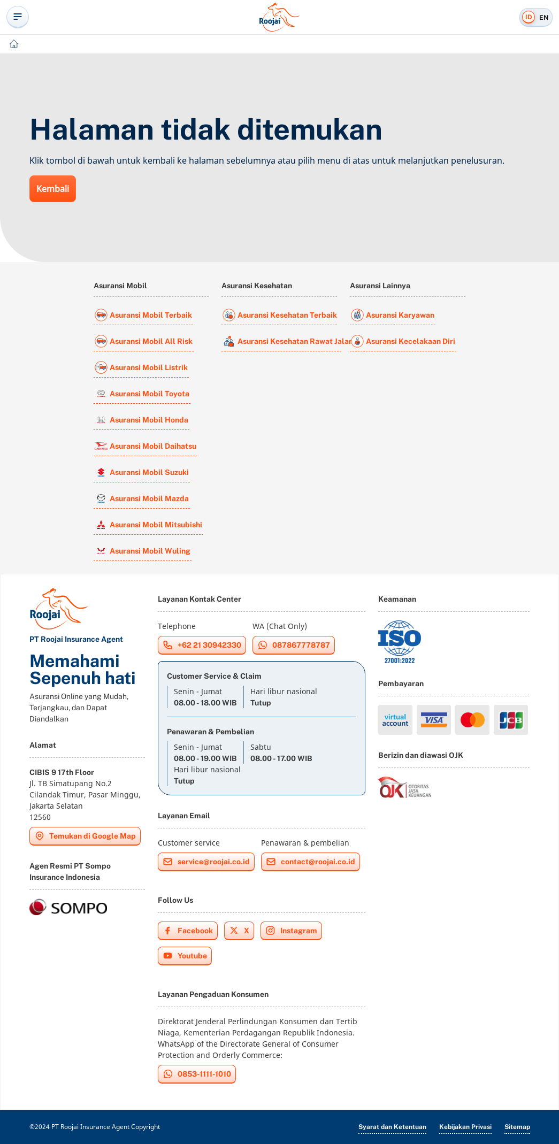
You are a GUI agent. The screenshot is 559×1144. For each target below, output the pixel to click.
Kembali (52, 189)
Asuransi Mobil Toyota (142, 393)
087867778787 (293, 645)
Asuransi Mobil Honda (141, 419)
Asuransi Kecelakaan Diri (403, 341)
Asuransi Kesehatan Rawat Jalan (282, 341)
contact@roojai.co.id (310, 861)
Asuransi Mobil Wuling (142, 550)
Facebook (188, 930)
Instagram (291, 930)
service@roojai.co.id (206, 861)
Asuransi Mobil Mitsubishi (148, 524)
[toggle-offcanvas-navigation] (17, 17)
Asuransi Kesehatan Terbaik (280, 315)
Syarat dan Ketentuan (392, 1127)
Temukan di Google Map (85, 836)
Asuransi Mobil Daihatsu (145, 446)
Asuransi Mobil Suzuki (142, 472)
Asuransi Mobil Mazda (142, 498)
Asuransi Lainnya (380, 285)
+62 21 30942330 (202, 645)
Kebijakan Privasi (465, 1127)
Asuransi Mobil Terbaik (143, 315)
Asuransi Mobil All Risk (144, 341)
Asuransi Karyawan (392, 315)
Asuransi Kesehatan (256, 285)
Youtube (185, 955)
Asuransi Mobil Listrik (141, 367)
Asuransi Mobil (120, 285)
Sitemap (517, 1127)
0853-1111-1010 (197, 1074)
